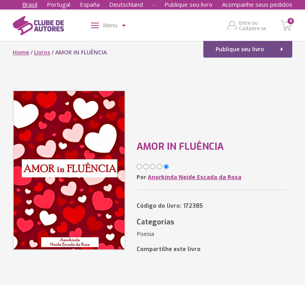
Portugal (58, 4)
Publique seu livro (188, 4)
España (90, 4)
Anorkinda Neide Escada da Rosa (194, 177)
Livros (42, 52)
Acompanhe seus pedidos (257, 4)
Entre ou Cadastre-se (252, 25)
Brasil (29, 4)
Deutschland (126, 4)
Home (21, 52)
